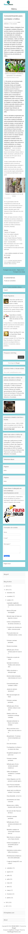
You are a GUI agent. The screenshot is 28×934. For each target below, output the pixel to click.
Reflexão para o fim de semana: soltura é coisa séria (13, 708)
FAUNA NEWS (15, 926)
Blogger (18, 363)
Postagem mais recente (9, 270)
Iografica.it (11, 930)
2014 (7, 586)
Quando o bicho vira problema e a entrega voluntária (13, 715)
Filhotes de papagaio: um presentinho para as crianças (13, 844)
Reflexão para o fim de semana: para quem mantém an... (13, 766)
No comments (14, 23)
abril (8, 886)
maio (8, 883)
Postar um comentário (10, 280)
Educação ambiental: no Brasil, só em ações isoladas (13, 723)
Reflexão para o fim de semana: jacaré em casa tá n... (14, 651)
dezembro (10, 592)
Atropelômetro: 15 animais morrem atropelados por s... (14, 738)
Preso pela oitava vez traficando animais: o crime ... (14, 635)
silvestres (6, 263)
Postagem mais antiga (19, 272)
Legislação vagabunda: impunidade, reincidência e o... (14, 605)
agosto (9, 872)
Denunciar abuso (9, 459)
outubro (9, 600)
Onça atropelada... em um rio (14, 796)
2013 (7, 589)
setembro (9, 868)
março (9, 890)
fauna (5, 262)
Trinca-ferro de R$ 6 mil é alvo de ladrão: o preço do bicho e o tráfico (16, 301)
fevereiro (9, 894)
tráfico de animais (12, 263)
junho (8, 879)
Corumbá (10, 260)
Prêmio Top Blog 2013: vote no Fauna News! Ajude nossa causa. (16, 334)
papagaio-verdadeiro (11, 262)
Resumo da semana (12, 646)
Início (5, 470)
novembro (10, 596)
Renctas (18, 262)
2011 (7, 906)
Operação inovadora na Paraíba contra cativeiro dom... (13, 664)
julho (8, 875)
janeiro (9, 897)
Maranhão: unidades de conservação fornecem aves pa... (13, 831)
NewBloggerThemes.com (14, 932)
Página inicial (20, 270)
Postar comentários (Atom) (14, 287)
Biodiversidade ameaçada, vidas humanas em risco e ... (14, 678)
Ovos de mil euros (11, 743)
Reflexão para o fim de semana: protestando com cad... (14, 824)
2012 (7, 902)
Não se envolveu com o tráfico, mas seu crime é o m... (14, 730)
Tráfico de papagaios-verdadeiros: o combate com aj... (13, 773)
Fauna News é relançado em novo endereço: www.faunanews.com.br (13, 491)
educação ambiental (17, 260)
